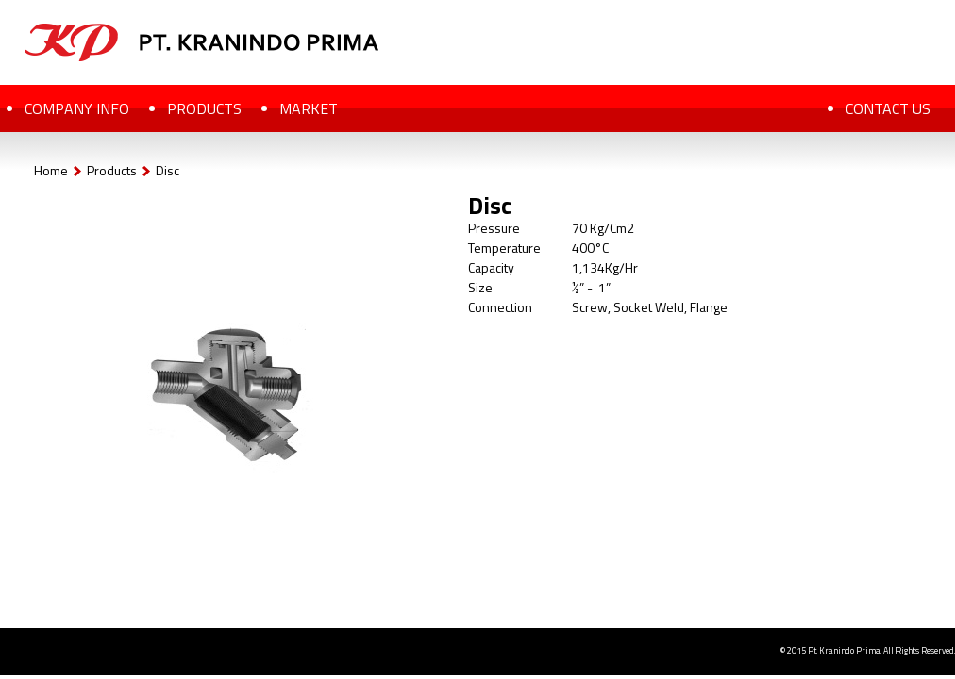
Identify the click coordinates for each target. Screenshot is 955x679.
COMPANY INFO (77, 108)
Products (112, 170)
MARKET (308, 108)
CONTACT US (888, 108)
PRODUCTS (204, 108)
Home (51, 170)
